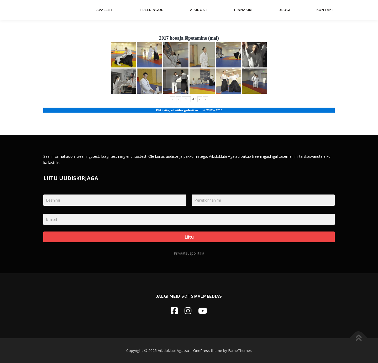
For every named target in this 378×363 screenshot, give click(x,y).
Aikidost (199, 10)
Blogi (284, 10)
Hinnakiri (243, 10)
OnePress (201, 350)
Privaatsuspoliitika (189, 253)
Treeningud (152, 10)
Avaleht (104, 10)
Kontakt (326, 10)
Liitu (189, 237)
